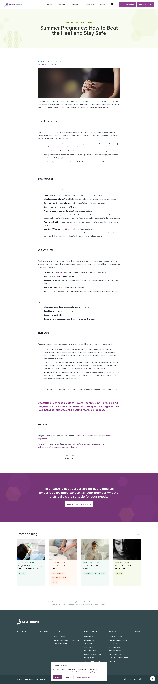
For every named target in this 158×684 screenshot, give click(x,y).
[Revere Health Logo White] (79, 622)
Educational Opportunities (118, 640)
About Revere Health (116, 637)
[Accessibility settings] (152, 678)
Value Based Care (115, 654)
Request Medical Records (93, 654)
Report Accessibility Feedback (64, 644)
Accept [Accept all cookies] (57, 677)
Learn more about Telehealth (79, 504)
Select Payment (89, 637)
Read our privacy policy (85, 672)
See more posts (134, 534)
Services (50, 4)
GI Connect (113, 644)
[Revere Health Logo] (13, 4)
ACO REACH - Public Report (118, 658)
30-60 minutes (60, 272)
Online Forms (89, 647)
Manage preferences (83, 677)
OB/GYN (58, 61)
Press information (115, 651)
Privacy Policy (89, 658)
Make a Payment (128, 4)
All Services (23, 631)
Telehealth (88, 644)
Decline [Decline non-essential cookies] (68, 677)
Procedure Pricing (90, 651)
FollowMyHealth (89, 640)
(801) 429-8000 (59, 637)
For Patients (90, 631)
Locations (62, 4)
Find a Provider (145, 4)
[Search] (112, 4)
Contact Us (59, 631)
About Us (113, 631)
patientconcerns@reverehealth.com (66, 640)
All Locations (41, 631)
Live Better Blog (114, 647)
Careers (102, 4)
